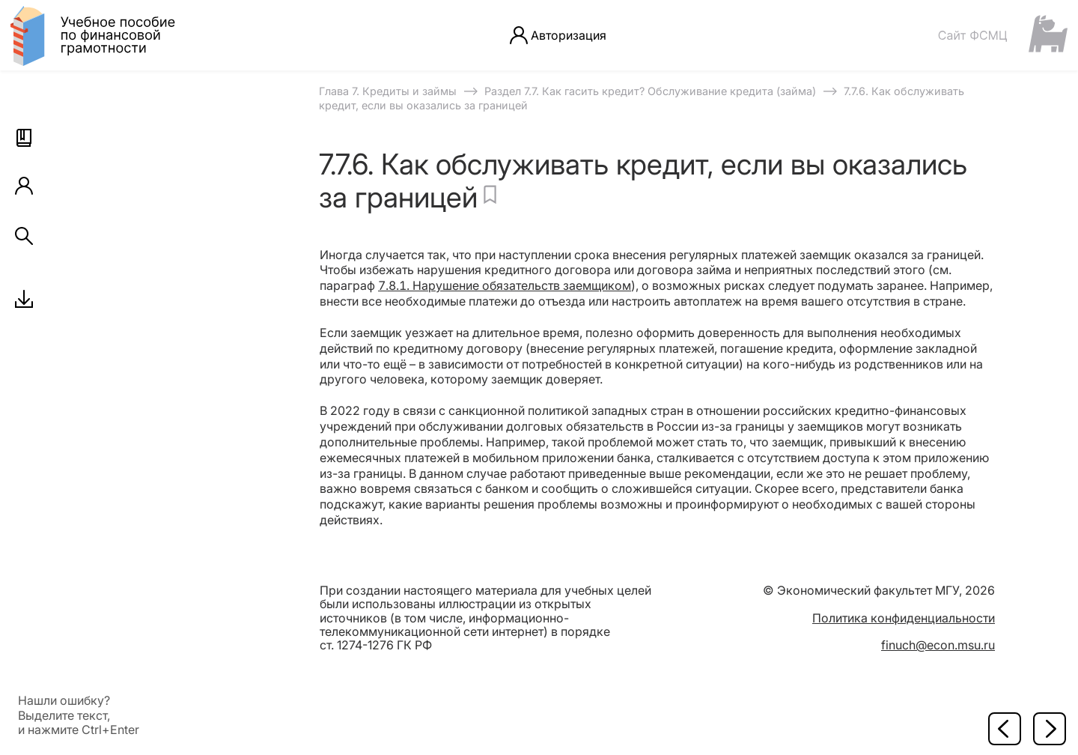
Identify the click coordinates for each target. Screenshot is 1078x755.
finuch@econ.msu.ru (938, 645)
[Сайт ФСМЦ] (1002, 35)
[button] (24, 138)
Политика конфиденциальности (903, 618)
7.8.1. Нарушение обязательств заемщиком (504, 285)
